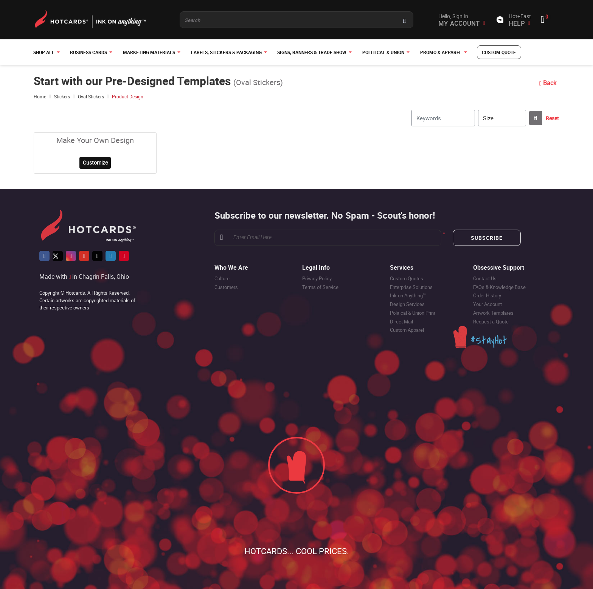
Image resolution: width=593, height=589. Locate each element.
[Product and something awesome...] (296, 19)
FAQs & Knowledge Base (499, 287)
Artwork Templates (493, 312)
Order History (487, 295)
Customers (226, 287)
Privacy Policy (317, 278)
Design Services (407, 304)
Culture (222, 278)
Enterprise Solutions (411, 287)
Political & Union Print (412, 312)
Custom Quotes (406, 278)
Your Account (487, 304)
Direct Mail (401, 321)
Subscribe (487, 237)
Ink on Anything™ (408, 295)
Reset (552, 118)
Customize (95, 162)
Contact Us (485, 278)
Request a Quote (491, 321)
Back (547, 83)
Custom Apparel (407, 330)
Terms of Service (320, 287)
